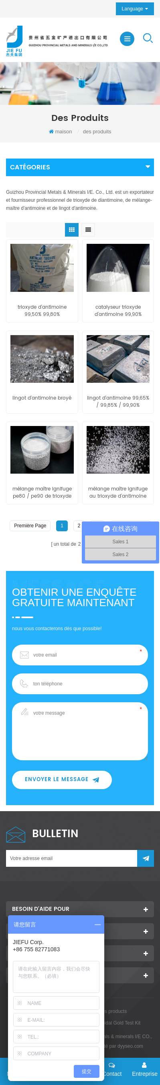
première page (30, 525)
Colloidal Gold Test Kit (116, 1023)
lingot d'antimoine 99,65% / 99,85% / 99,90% (118, 402)
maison (60, 132)
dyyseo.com (130, 1046)
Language (132, 9)
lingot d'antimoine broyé (41, 398)
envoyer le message (62, 780)
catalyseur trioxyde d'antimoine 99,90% (118, 311)
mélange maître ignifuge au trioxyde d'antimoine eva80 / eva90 (118, 493)
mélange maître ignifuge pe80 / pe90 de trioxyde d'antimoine (42, 493)
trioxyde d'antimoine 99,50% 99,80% (42, 311)
